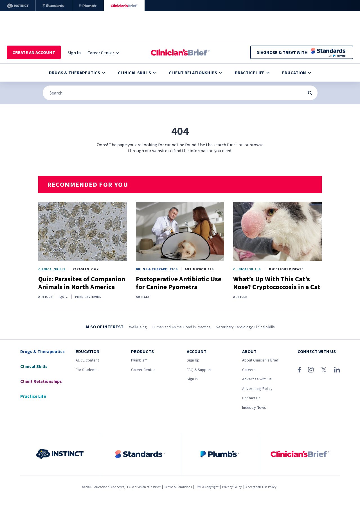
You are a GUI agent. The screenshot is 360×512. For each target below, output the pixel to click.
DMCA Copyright (207, 487)
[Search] (180, 93)
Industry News (254, 407)
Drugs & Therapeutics (77, 72)
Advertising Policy (257, 388)
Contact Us (251, 397)
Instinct (155, 487)
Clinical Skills (137, 72)
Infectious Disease (285, 269)
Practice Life (252, 72)
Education (296, 72)
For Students (87, 369)
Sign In (192, 378)
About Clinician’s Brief (260, 360)
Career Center (143, 369)
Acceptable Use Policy (261, 487)
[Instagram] (311, 369)
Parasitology (85, 269)
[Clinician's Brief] (124, 5)
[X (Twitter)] (324, 369)
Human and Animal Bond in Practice (181, 326)
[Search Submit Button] (310, 93)
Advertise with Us (257, 378)
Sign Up (193, 360)
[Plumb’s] (88, 5)
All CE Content (87, 360)
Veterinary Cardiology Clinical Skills (245, 326)
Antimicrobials (199, 269)
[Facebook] (299, 369)
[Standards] (54, 5)
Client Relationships (195, 72)
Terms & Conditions (178, 487)
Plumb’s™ (139, 360)
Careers (249, 369)
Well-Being (138, 326)
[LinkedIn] (337, 369)
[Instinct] (17, 5)
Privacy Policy (232, 487)
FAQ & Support (199, 369)
